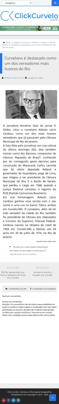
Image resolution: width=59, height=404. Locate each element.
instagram (18, 400)
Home (8, 42)
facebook (8, 400)
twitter (13, 400)
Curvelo (26, 42)
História (35, 42)
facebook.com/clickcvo (27, 254)
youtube (3, 400)
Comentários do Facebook (43, 288)
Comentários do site (15, 288)
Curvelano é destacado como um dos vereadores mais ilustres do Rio (29, 46)
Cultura (17, 42)
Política (44, 42)
